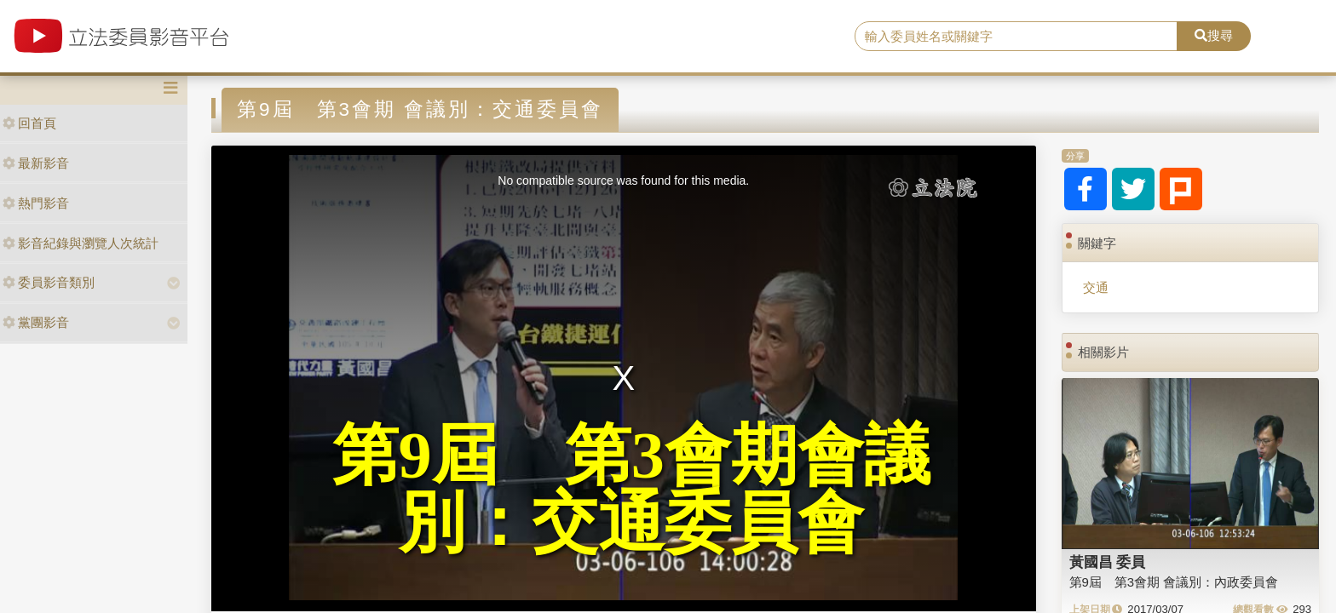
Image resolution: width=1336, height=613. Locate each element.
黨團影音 (36, 322)
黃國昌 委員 (1107, 562)
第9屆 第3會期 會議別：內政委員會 (1174, 582)
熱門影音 (36, 203)
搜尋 (1214, 35)
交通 (1096, 287)
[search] (1016, 36)
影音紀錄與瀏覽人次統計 (80, 243)
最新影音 (36, 163)
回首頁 (29, 123)
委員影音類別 (49, 282)
